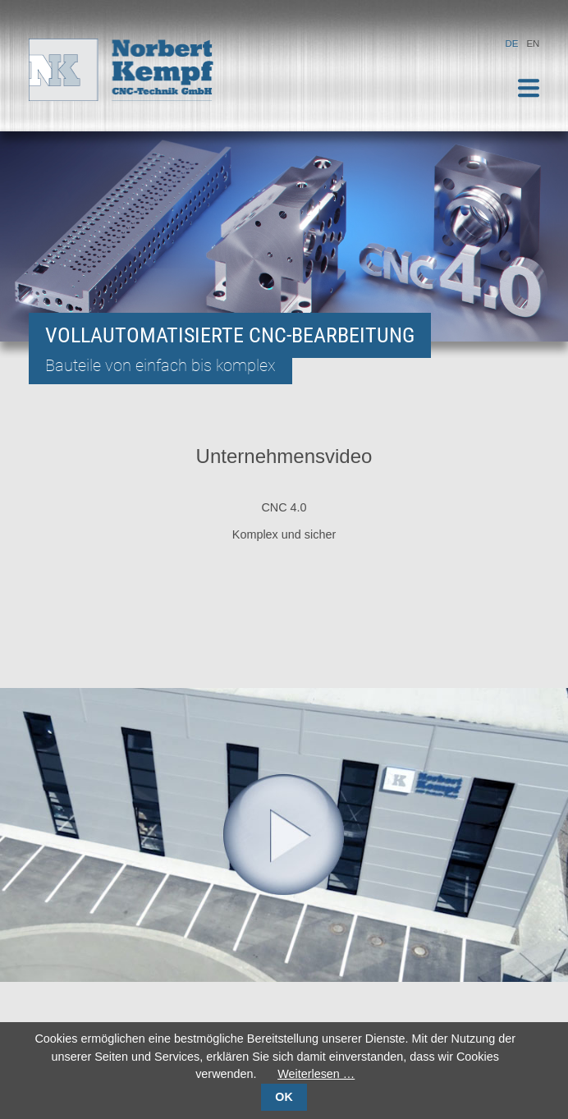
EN (532, 43)
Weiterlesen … (316, 1073)
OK (283, 1096)
